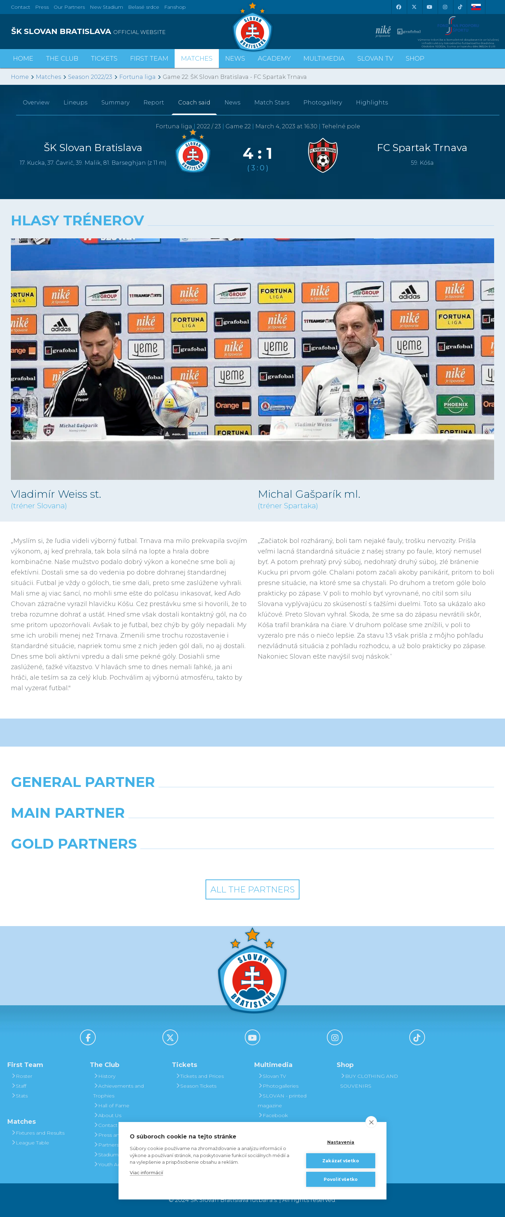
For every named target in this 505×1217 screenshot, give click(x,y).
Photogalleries (278, 1086)
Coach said (194, 102)
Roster (21, 1076)
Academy (274, 58)
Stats (19, 1096)
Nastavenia (341, 1141)
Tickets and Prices (199, 1076)
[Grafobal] (190, 830)
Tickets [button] (104, 58)
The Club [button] (62, 58)
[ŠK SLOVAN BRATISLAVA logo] (129, 31)
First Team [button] (149, 58)
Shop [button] (415, 58)
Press (42, 7)
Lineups (75, 102)
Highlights (372, 102)
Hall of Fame (111, 1105)
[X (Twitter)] (414, 7)
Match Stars (271, 102)
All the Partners (252, 889)
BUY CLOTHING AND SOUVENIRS (369, 1081)
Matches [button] (197, 58)
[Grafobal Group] (314, 861)
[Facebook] (398, 7)
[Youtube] (429, 7)
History (104, 1076)
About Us (107, 1115)
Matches (48, 77)
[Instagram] (445, 7)
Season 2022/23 (90, 77)
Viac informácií (146, 1172)
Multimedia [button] (324, 58)
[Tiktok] (460, 7)
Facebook (273, 1115)
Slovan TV (375, 58)
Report (153, 102)
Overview (36, 102)
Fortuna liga (137, 77)
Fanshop (175, 7)
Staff (18, 1086)
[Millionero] (314, 830)
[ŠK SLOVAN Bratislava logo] (252, 26)
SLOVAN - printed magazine (282, 1101)
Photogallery (322, 102)
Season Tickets (195, 1086)
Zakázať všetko (340, 1160)
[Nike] (252, 799)
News (235, 58)
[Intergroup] (190, 861)
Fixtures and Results (38, 1133)
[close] (371, 1122)
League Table (30, 1143)
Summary (115, 102)
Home (20, 77)
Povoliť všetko (341, 1179)
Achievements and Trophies (118, 1091)
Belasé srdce (143, 7)
